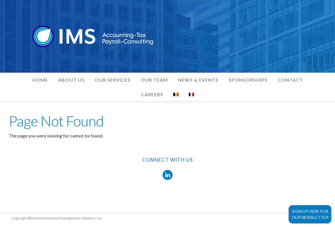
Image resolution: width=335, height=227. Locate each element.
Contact (290, 80)
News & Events (198, 80)
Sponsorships (248, 80)
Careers (152, 94)
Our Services (113, 80)
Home (40, 80)
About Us (71, 80)
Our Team (154, 80)
